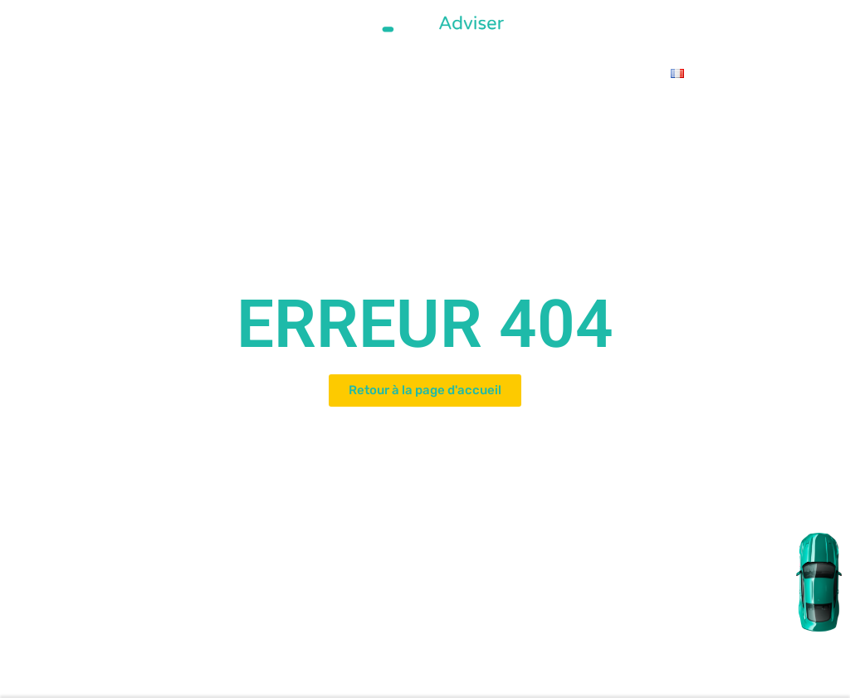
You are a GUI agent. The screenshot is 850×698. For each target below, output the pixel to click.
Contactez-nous (504, 73)
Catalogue (250, 73)
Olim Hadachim (330, 73)
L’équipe (189, 73)
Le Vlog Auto (593, 73)
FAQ (649, 73)
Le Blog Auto (415, 73)
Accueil (135, 73)
